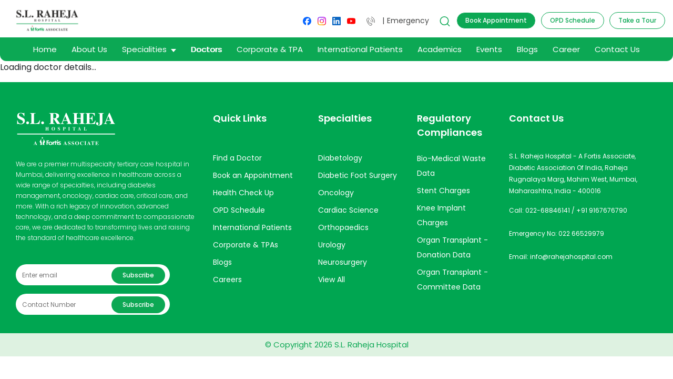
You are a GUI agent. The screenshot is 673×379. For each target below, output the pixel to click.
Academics (439, 49)
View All (331, 279)
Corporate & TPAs (245, 245)
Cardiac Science (348, 210)
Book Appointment (496, 20)
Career (566, 49)
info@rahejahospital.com (571, 256)
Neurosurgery (342, 262)
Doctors (206, 49)
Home (45, 49)
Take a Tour (637, 20)
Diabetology (340, 158)
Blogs (527, 49)
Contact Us (617, 49)
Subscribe (138, 275)
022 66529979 (581, 233)
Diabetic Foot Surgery (357, 175)
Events (489, 49)
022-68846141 (547, 210)
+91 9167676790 (601, 210)
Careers (227, 279)
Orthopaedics (343, 227)
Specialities (149, 49)
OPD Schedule (572, 20)
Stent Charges (443, 190)
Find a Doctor (237, 158)
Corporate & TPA (270, 49)
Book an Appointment (253, 175)
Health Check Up (243, 192)
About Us (89, 49)
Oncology (336, 192)
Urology (331, 245)
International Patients (360, 49)
